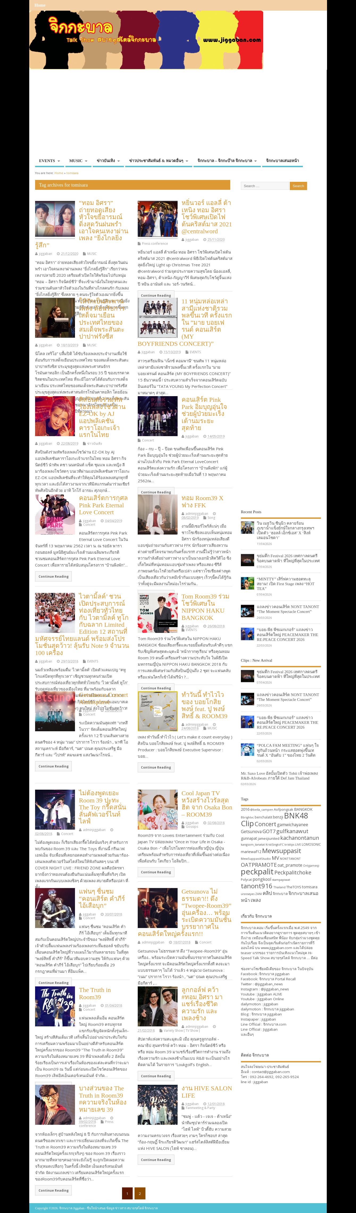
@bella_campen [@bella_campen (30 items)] (261, 810)
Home (40, 5)
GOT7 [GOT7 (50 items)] (268, 831)
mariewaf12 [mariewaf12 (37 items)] (251, 851)
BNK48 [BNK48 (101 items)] (296, 815)
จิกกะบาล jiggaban (274, 973)
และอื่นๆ (247, 1034)
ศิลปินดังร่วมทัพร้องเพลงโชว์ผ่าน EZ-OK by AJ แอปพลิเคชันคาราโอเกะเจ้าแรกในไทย (102, 417)
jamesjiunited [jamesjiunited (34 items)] (268, 838)
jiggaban (45, 253)
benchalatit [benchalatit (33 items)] (263, 817)
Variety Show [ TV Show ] (182, 1030)
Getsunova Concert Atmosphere (103, 698)
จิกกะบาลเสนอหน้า (282, 161)
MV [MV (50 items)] (275, 857)
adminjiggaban (197, 513)
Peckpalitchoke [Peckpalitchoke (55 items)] (292, 872)
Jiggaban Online (271, 999)
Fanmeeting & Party (200, 1108)
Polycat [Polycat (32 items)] (246, 879)
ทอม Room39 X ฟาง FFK (203, 501)
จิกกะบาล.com (274, 1024)
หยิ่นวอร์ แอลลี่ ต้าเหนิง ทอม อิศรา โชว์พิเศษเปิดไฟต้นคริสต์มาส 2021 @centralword (207, 217)
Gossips (192, 826)
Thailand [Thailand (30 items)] (279, 887)
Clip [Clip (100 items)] (247, 823)
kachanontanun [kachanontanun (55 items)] (299, 837)
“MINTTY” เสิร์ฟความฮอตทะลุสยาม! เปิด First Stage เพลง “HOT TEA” (285, 584)
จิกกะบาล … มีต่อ (304, 957)
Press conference (155, 243)
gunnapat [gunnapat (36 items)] (249, 838)
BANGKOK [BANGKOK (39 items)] (303, 809)
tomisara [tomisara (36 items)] (309, 886)
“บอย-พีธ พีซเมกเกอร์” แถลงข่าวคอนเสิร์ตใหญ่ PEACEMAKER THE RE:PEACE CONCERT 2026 (287, 634)
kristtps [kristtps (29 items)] (289, 844)
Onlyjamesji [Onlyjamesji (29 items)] (311, 865)
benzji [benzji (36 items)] (278, 817)
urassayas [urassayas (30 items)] (247, 894)
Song (211, 517)
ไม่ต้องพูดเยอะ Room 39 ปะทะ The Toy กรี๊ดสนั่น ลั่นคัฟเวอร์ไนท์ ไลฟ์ (102, 807)
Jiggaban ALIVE (270, 994)
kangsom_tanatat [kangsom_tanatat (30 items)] (253, 844)
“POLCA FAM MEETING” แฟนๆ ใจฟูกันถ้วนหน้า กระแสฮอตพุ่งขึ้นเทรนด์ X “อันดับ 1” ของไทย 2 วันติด (288, 750)
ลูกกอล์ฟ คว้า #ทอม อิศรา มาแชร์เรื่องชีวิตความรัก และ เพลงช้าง (202, 1004)
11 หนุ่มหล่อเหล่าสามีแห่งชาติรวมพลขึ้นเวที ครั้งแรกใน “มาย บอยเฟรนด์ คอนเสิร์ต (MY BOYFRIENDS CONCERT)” (185, 322)
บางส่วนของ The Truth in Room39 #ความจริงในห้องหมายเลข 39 (103, 1099)
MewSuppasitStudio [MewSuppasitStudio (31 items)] (256, 859)
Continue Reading (156, 295)
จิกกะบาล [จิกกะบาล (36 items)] (280, 893)
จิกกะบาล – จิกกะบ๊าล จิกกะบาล (225, 161)
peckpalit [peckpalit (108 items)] (257, 871)
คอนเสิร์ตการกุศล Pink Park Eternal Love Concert (103, 505)
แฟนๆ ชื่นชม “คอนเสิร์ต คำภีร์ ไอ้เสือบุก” (102, 898)
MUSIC (76, 161)
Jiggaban (270, 1029)
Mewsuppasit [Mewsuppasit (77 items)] (281, 850)
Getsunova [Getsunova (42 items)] (251, 831)
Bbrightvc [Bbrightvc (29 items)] (247, 817)
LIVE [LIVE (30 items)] (298, 844)
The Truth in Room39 (95, 993)
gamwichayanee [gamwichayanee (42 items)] (292, 825)
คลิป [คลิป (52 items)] (267, 893)
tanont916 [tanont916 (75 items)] (257, 885)
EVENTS (47, 161)
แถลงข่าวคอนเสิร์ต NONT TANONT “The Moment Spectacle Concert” (288, 609)
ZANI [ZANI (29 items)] (258, 894)
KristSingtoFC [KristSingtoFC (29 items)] (275, 844)
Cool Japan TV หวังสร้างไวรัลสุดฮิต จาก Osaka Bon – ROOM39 (207, 804)
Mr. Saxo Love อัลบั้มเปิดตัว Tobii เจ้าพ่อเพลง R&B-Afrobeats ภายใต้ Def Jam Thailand (279, 775)
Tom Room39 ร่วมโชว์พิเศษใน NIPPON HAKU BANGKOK (205, 607)
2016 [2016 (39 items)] (245, 809)
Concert (148, 440)
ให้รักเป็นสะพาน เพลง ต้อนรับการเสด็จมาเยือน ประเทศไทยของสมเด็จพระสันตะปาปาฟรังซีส (102, 319)
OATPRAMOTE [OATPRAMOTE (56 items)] (259, 864)
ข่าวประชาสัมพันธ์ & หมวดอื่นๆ (156, 161)
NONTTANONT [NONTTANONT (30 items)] (290, 859)
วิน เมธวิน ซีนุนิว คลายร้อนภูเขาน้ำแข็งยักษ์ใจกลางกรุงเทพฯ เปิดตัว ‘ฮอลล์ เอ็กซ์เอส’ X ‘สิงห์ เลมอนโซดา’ (285, 530)
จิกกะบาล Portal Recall (277, 979)
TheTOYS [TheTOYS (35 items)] (293, 887)
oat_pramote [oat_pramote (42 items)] (290, 865)
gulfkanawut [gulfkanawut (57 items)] (292, 831)
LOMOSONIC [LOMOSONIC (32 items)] (311, 844)
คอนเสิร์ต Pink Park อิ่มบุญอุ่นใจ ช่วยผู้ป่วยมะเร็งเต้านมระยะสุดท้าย (204, 413)
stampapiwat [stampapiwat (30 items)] (281, 880)
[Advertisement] (178, 116)
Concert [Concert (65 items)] (265, 824)
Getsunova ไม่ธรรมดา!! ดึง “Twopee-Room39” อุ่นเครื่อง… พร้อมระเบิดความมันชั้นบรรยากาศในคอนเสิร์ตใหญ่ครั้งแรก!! (185, 912)
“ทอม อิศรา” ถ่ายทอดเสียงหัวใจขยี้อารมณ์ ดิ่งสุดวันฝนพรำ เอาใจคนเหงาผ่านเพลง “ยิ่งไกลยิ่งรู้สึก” (81, 223)
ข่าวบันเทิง (106, 161)
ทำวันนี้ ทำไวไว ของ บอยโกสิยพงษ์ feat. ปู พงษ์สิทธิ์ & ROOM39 (205, 705)
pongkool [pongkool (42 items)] (262, 879)
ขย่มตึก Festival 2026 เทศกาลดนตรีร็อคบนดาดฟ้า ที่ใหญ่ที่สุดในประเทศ (288, 558)
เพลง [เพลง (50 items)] (256, 900)
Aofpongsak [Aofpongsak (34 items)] (283, 809)
